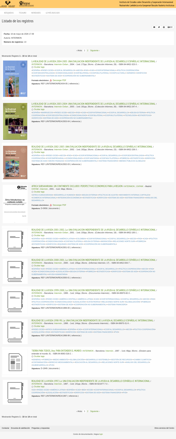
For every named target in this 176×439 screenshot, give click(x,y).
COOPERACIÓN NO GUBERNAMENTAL (79, 76)
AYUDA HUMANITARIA (57, 274)
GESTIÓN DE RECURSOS (121, 360)
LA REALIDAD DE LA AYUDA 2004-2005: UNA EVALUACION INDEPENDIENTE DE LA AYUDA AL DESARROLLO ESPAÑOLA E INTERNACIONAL (93, 61)
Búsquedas (9, 12)
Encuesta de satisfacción (20, 428)
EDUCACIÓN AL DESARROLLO (87, 362)
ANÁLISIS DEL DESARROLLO (137, 362)
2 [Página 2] (87, 50)
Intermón (44, 189)
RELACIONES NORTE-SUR (124, 241)
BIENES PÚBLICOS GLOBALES (132, 161)
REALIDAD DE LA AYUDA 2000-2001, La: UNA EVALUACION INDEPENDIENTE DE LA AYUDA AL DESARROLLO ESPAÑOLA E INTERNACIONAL (94, 260)
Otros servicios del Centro (164, 428)
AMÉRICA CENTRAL (68, 299)
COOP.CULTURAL (118, 73)
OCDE (90, 390)
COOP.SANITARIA (91, 158)
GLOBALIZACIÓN (132, 302)
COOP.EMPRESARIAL (55, 158)
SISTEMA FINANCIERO (108, 161)
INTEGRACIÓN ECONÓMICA (69, 198)
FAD (86, 70)
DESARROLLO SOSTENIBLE (97, 360)
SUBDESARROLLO (40, 365)
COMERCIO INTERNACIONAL (44, 198)
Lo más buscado (53, 12)
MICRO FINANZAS (56, 161)
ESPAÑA (36, 70)
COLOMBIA (80, 239)
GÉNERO (131, 73)
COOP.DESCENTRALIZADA (43, 73)
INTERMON (37, 64)
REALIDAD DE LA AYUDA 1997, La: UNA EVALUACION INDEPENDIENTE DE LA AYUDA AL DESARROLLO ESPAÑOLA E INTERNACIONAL (91, 381)
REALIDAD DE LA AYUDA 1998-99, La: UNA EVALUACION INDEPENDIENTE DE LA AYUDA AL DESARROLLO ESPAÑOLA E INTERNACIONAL (92, 320)
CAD (92, 70)
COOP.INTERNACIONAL (105, 70)
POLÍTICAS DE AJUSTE (108, 195)
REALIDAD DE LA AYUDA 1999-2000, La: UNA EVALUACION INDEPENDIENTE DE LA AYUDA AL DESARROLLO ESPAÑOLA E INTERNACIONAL (94, 290)
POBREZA (125, 158)
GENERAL (37, 360)
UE (43, 155)
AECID (79, 70)
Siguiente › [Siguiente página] (95, 50)
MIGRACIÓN (106, 241)
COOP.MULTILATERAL (100, 73)
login (101, 434)
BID (83, 390)
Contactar (5, 428)
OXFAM (139, 186)
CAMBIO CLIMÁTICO (142, 360)
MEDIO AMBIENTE (61, 360)
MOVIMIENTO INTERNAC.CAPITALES (134, 195)
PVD (116, 332)
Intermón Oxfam (61, 64)
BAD (78, 195)
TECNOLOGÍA (130, 115)
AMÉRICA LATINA (67, 239)
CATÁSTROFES (93, 302)
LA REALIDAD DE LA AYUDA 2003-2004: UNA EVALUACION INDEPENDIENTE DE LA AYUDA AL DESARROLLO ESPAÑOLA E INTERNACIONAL (93, 103)
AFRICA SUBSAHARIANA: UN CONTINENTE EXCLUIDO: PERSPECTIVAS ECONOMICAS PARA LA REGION (77, 186)
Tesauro (22, 12)
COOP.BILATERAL (82, 73)
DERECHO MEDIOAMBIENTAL (61, 362)
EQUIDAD (62, 244)
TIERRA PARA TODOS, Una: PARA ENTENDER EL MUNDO (56, 350)
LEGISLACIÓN (62, 271)
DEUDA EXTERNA (138, 113)
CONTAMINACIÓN (40, 362)
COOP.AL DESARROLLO (65, 70)
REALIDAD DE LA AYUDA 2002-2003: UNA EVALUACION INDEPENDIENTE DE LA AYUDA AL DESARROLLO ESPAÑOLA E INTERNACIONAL (92, 146)
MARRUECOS (47, 113)
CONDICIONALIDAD (64, 73)
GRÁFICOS (141, 73)
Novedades (36, 12)
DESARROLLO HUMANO (64, 195)
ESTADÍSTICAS (38, 76)
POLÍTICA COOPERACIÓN (127, 70)
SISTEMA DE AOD (54, 76)
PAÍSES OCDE (47, 70)
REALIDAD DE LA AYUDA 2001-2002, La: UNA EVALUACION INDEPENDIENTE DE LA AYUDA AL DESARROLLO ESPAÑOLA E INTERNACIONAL (94, 229)
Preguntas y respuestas (41, 428)
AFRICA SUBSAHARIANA (42, 195)
